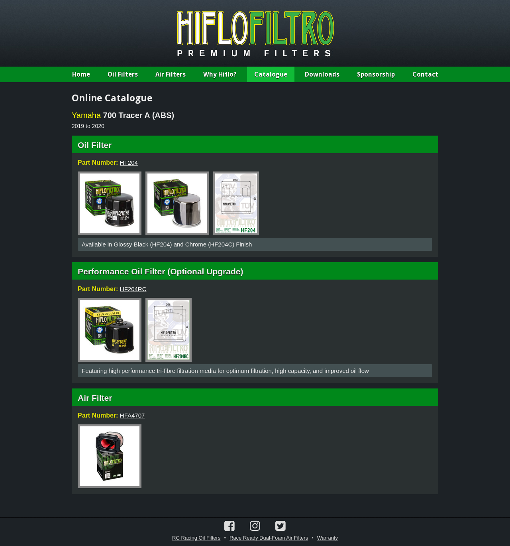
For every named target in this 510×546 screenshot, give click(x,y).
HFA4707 (132, 415)
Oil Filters (123, 74)
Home (81, 74)
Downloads (322, 74)
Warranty (327, 538)
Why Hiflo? (220, 74)
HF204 (129, 162)
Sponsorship (376, 74)
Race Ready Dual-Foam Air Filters (269, 538)
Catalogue (270, 74)
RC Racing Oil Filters (196, 538)
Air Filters (170, 74)
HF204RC (133, 289)
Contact (425, 74)
